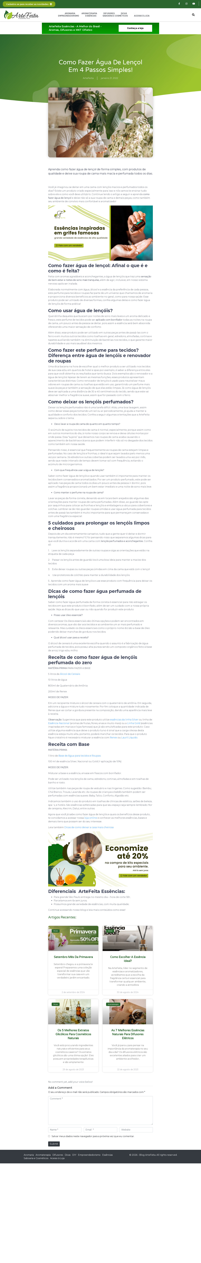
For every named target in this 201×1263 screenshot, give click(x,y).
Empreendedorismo (68, 16)
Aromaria (70, 13)
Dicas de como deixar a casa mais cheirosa (89, 827)
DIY (135, 13)
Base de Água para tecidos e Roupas (79, 755)
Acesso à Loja (141, 16)
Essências (90, 16)
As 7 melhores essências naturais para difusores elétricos (127, 1034)
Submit (54, 1144)
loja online (90, 818)
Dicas (124, 13)
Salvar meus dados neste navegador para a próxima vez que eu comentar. (93, 1136)
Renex (113, 737)
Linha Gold (133, 723)
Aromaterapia (89, 13)
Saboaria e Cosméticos (115, 16)
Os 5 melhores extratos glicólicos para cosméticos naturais (73, 1034)
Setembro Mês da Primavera (73, 957)
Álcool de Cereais (70, 674)
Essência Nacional (58, 723)
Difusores (109, 13)
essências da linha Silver (124, 719)
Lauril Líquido (129, 737)
